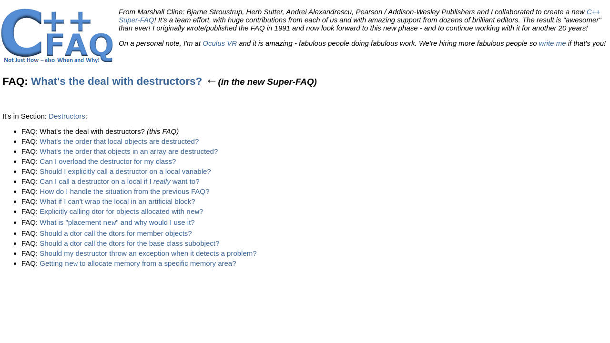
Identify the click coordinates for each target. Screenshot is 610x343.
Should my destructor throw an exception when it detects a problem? (148, 254)
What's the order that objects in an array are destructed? (129, 151)
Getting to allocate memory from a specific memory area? (138, 265)
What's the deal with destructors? (116, 81)
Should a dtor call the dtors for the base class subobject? (129, 244)
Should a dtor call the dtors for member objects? (116, 234)
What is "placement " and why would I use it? (117, 224)
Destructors (67, 116)
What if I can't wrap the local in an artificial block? (117, 201)
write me (552, 43)
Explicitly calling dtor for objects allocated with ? (121, 212)
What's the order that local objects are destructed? (119, 141)
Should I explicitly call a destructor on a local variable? (125, 171)
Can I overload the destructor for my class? (108, 161)
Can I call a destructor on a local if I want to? (119, 181)
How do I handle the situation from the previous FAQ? (124, 191)
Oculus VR (220, 43)
